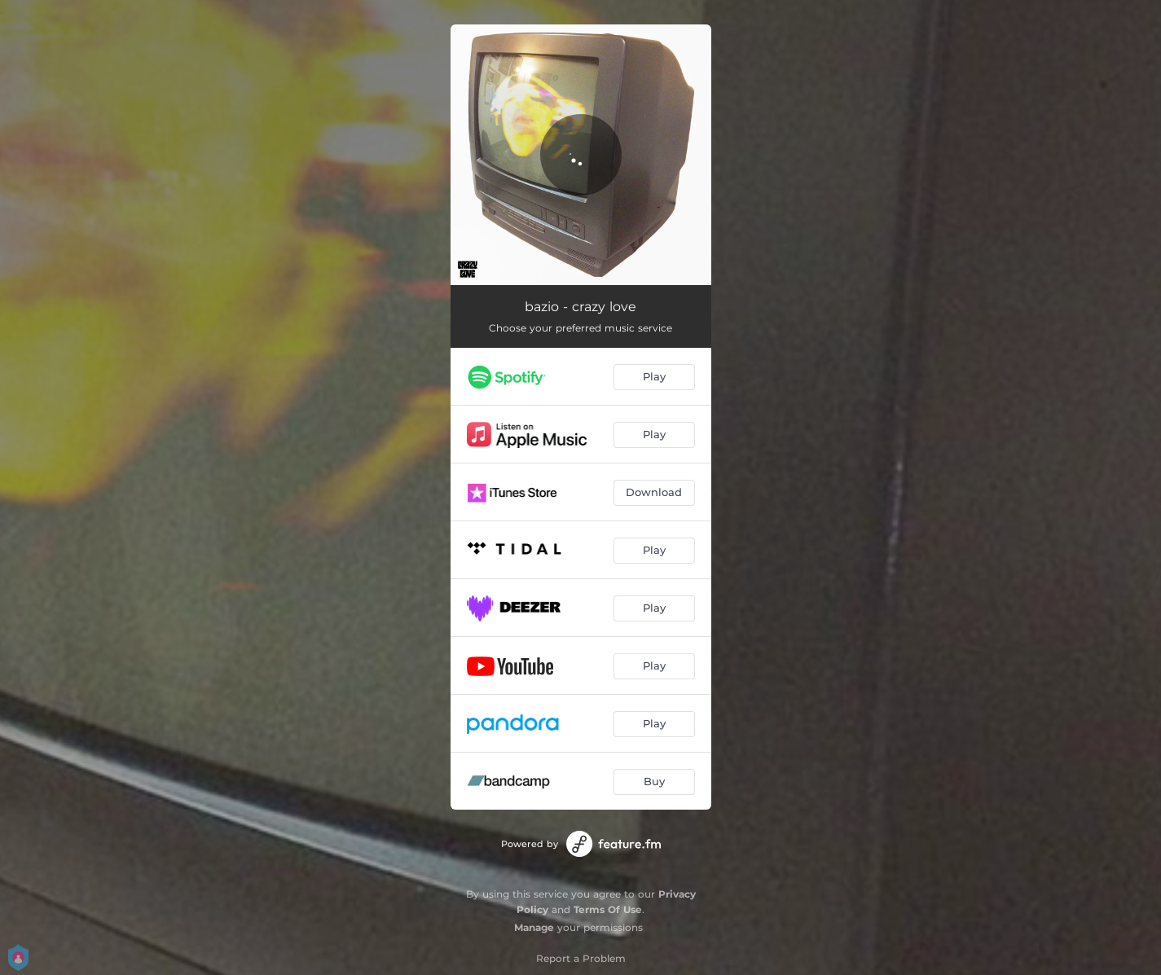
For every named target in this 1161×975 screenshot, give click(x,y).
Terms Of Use (608, 909)
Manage (534, 927)
